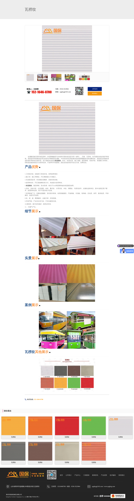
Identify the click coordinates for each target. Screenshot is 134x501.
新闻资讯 (95, 475)
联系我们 (94, 93)
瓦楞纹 (13, 437)
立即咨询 (94, 89)
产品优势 (104, 475)
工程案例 (86, 475)
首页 (61, 475)
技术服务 (113, 475)
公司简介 (69, 475)
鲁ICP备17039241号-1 (33, 497)
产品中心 (77, 475)
